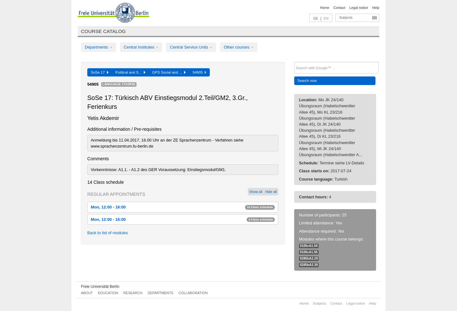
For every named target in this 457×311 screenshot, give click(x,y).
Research (132, 293)
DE (315, 18)
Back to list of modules (107, 232)
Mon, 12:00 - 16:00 (183, 207)
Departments (98, 47)
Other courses (239, 47)
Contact (339, 8)
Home (324, 8)
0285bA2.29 (309, 258)
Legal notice (358, 8)
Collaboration (193, 293)
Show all (255, 192)
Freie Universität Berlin (100, 286)
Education (108, 293)
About (87, 293)
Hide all (271, 192)
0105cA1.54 (309, 246)
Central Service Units (191, 47)
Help (375, 8)
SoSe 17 (100, 72)
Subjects (346, 17)
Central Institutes (141, 47)
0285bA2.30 (309, 265)
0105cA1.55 (309, 252)
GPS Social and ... (169, 72)
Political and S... (130, 72)
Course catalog (103, 31)
